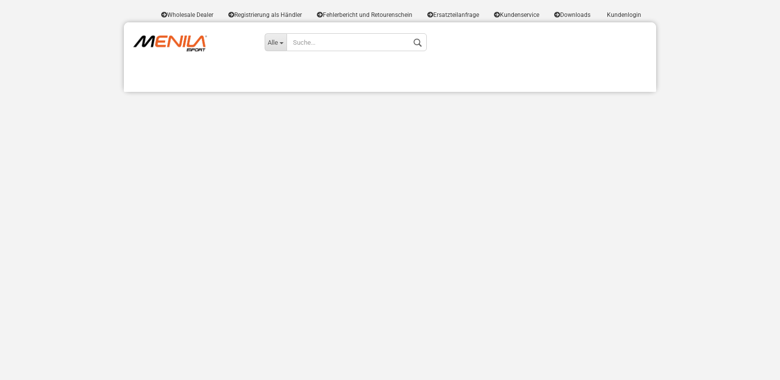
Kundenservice (516, 14)
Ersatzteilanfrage (453, 14)
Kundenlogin (623, 14)
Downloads (572, 14)
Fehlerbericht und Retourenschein (364, 14)
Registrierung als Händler (265, 14)
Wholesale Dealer (187, 14)
